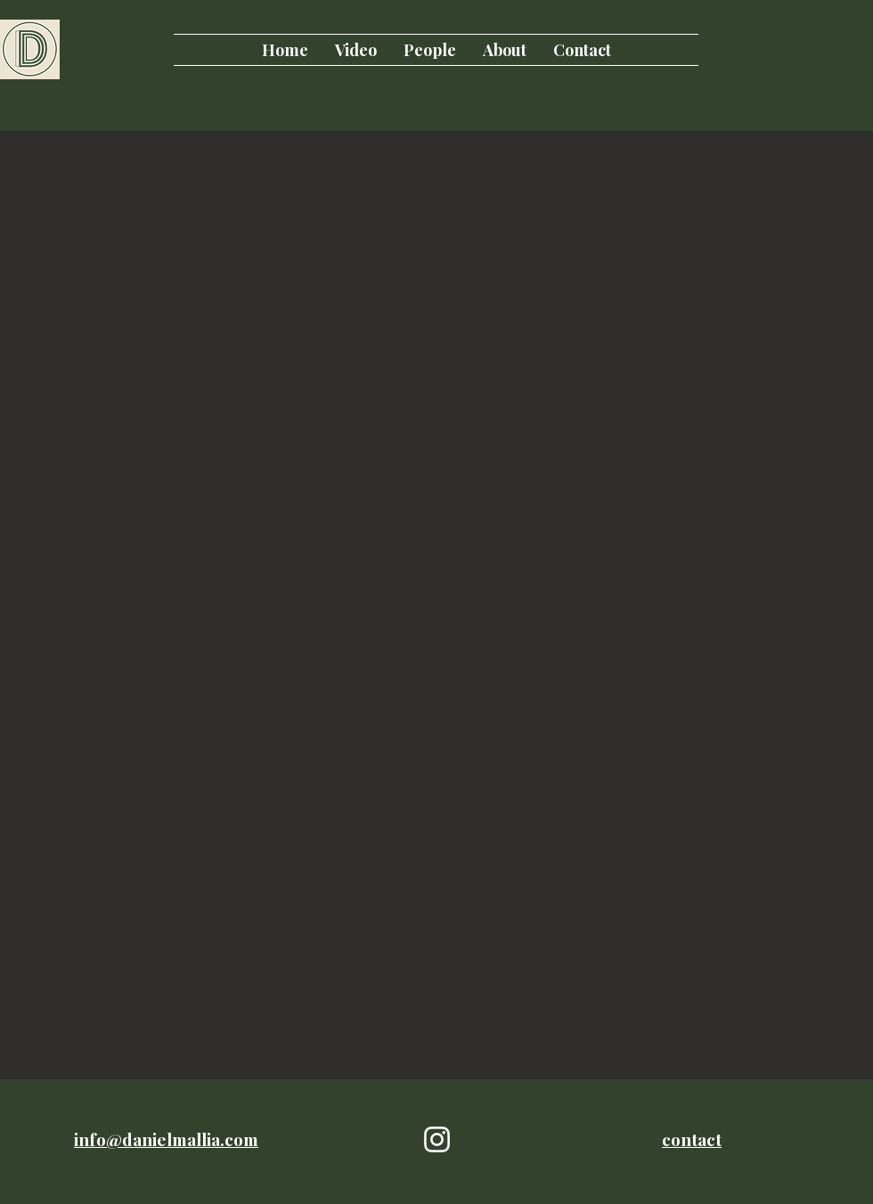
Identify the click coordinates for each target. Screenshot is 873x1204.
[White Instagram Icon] (437, 1139)
